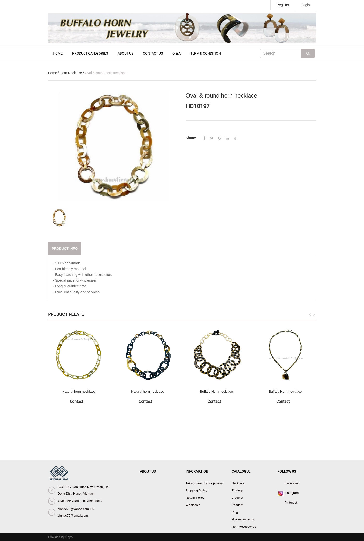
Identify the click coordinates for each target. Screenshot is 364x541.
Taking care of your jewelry (204, 483)
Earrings (237, 490)
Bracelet (237, 497)
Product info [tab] (65, 248)
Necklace (238, 483)
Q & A (176, 53)
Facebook (292, 483)
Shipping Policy (196, 490)
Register (283, 5)
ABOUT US (125, 53)
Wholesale (193, 505)
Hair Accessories (243, 519)
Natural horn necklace (78, 391)
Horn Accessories (244, 526)
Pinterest (291, 502)
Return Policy (195, 497)
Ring (235, 512)
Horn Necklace (71, 73)
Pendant (237, 505)
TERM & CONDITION (205, 53)
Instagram (292, 493)
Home (52, 73)
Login (305, 5)
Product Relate (66, 314)
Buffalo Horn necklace (216, 391)
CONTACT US (153, 53)
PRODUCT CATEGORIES (90, 53)
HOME (58, 53)
